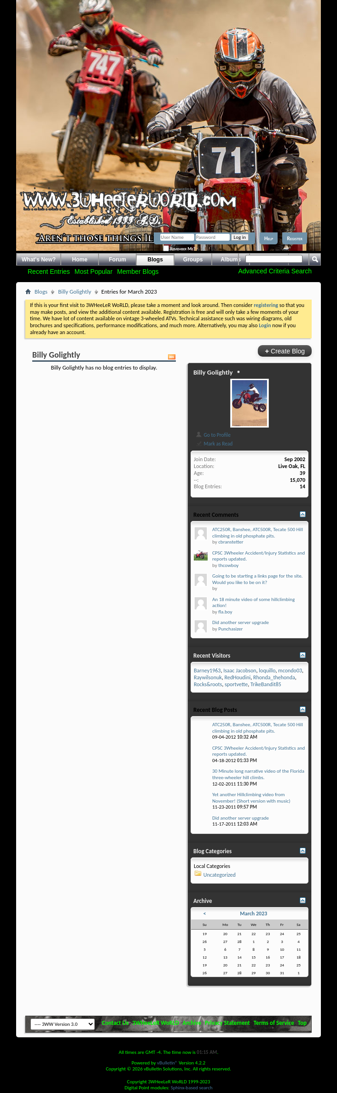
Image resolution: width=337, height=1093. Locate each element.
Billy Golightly (74, 291)
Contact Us (115, 1022)
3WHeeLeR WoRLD (155, 1022)
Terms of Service (274, 1022)
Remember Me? (179, 249)
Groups (193, 259)
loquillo (267, 670)
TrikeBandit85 (265, 684)
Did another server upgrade (240, 622)
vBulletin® (167, 1063)
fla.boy (225, 612)
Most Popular (93, 271)
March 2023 (253, 913)
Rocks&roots (208, 684)
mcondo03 (290, 670)
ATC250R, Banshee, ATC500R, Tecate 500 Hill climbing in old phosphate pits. (257, 532)
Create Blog (285, 351)
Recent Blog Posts (215, 709)
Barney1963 (207, 670)
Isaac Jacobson (239, 670)
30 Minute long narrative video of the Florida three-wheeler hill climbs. (258, 774)
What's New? (39, 259)
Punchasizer (230, 629)
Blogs (155, 259)
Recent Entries (49, 271)
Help (268, 238)
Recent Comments (215, 514)
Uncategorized (219, 875)
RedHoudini (237, 677)
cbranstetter (230, 542)
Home (79, 259)
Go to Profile (213, 435)
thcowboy (228, 565)
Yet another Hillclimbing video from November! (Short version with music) (251, 798)
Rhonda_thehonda (274, 677)
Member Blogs (137, 271)
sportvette (236, 684)
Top (302, 1022)
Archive (192, 1022)
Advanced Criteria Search (275, 271)
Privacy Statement (227, 1022)
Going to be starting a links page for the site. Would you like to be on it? (257, 579)
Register (294, 238)
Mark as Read (213, 443)
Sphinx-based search (192, 1088)
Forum (117, 259)
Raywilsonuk (208, 677)
